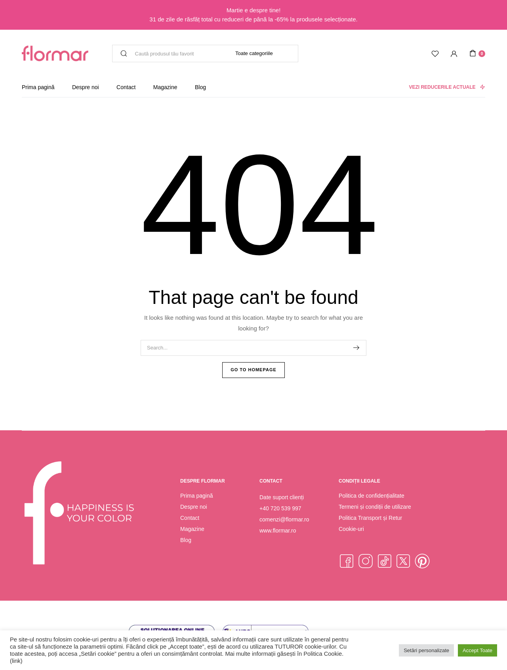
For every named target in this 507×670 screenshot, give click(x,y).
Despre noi (85, 87)
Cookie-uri (351, 529)
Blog (200, 87)
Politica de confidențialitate (371, 495)
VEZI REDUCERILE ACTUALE (447, 87)
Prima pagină (38, 87)
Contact (125, 87)
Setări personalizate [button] (426, 650)
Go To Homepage (253, 369)
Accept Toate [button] (477, 650)
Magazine (165, 87)
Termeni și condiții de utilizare (375, 507)
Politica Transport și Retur (370, 518)
